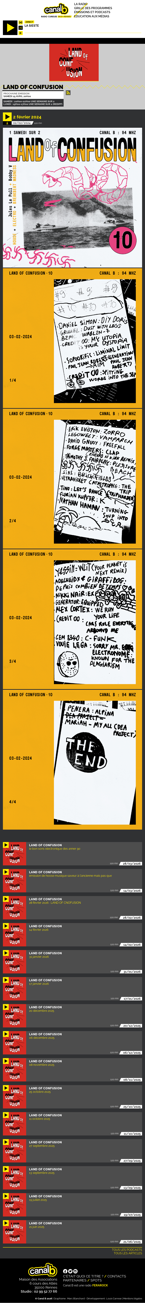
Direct (29, 22)
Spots (96, 1280)
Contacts (116, 1276)
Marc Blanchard (76, 1298)
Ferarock (100, 1285)
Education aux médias (91, 16)
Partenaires (74, 1280)
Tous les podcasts (127, 1250)
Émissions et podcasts (92, 12)
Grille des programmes (93, 8)
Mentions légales (132, 1298)
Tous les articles (128, 1253)
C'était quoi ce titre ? (83, 1276)
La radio (80, 4)
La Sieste (32, 25)
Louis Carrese (114, 1298)
